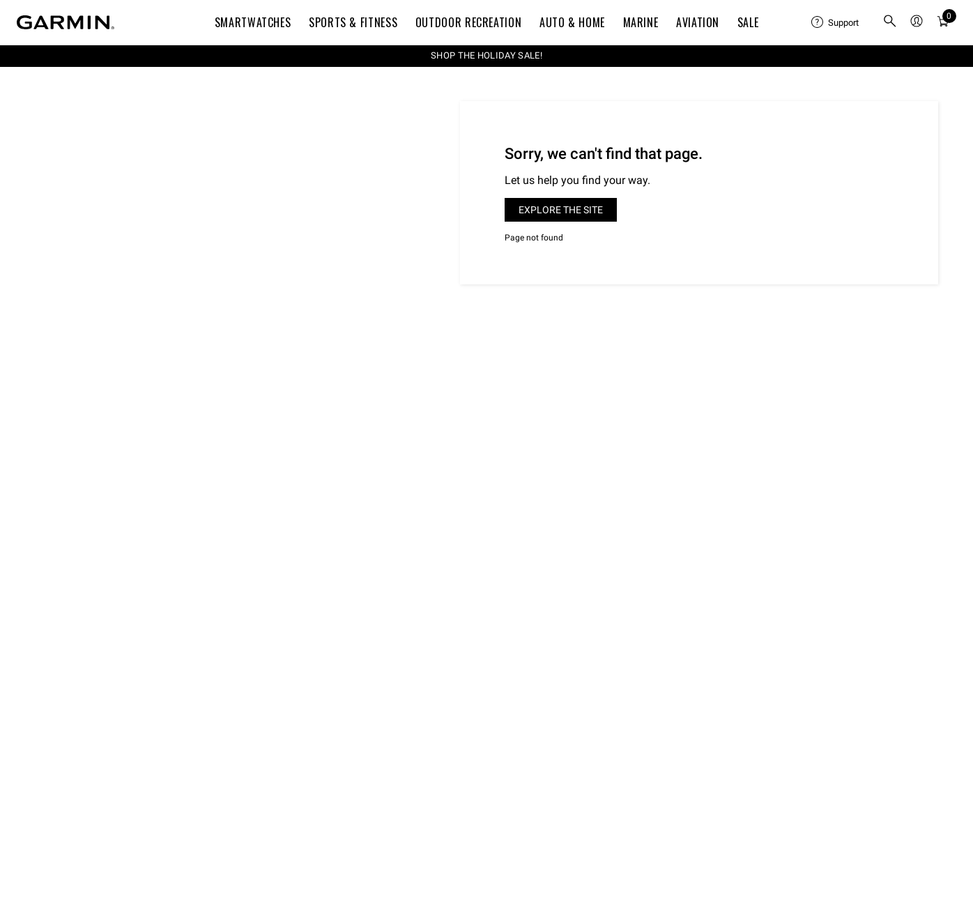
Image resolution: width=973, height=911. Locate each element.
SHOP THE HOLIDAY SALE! (486, 55)
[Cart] (943, 22)
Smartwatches (253, 22)
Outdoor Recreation (468, 22)
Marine (641, 22)
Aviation (697, 22)
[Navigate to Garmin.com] (65, 22)
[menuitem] (836, 22)
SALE (748, 22)
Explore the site (561, 209)
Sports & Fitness (353, 22)
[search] (890, 22)
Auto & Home (572, 22)
